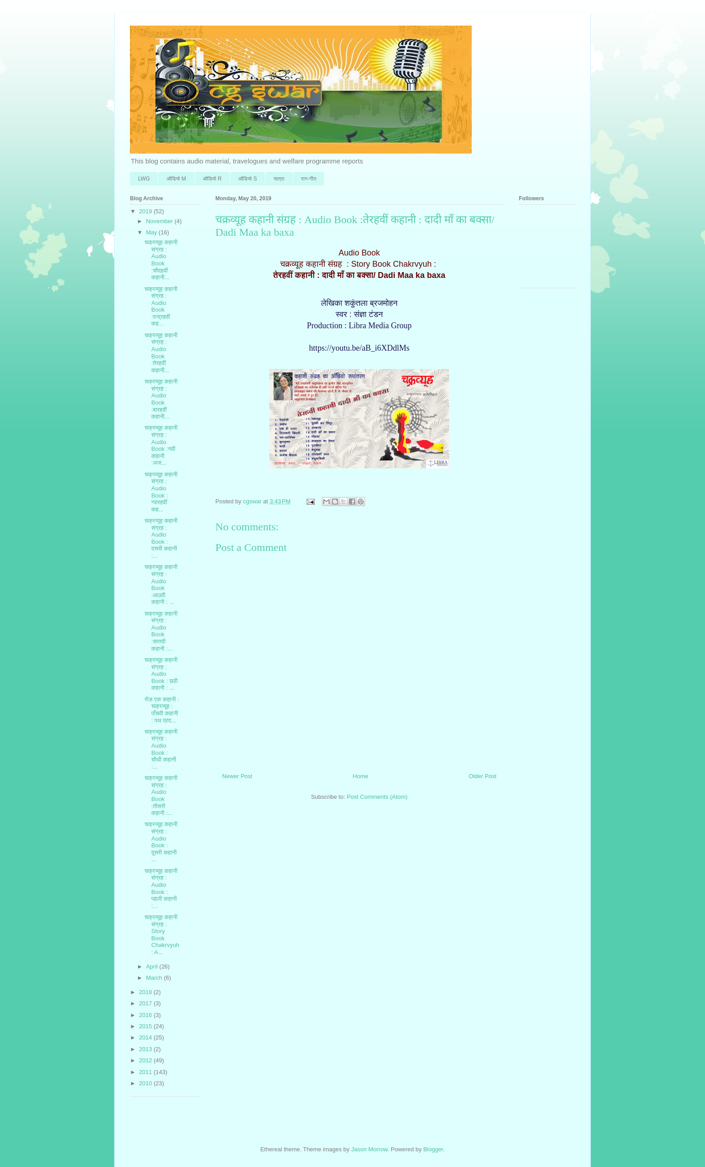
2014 (146, 1037)
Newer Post (237, 776)
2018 (146, 992)
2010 (146, 1083)
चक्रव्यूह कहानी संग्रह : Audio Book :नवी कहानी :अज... (160, 445)
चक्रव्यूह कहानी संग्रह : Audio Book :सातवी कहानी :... (160, 631)
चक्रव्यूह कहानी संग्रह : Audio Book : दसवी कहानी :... (160, 538)
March (155, 977)
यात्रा (278, 179)
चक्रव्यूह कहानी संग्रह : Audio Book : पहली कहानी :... (160, 888)
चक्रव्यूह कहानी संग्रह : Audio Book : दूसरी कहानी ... (160, 842)
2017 (146, 1003)
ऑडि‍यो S (247, 179)
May (152, 232)
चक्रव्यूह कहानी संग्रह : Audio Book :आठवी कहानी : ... (160, 584)
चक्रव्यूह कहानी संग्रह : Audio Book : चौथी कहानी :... (160, 749)
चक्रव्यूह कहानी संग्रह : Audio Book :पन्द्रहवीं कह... (160, 306)
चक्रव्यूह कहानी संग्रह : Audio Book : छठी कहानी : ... (161, 673)
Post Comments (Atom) (377, 796)
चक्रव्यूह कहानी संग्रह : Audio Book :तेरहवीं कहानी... (160, 353)
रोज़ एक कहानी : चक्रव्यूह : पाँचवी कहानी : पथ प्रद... (161, 710)
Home (361, 776)
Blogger (433, 1149)
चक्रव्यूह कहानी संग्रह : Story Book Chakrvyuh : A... (161, 935)
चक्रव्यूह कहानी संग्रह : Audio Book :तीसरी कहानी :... (160, 795)
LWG (144, 179)
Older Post (482, 776)
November (160, 221)
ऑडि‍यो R (212, 179)
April (153, 966)
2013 (146, 1049)
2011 (146, 1072)
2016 (146, 1015)
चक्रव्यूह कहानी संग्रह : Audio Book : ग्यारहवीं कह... (160, 492)
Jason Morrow (369, 1149)
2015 (146, 1026)
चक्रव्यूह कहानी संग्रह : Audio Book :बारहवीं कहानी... (160, 399)
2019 (146, 211)
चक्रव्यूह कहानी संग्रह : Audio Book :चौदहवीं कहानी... (160, 260)
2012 (146, 1060)
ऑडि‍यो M (176, 179)
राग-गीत (309, 179)
